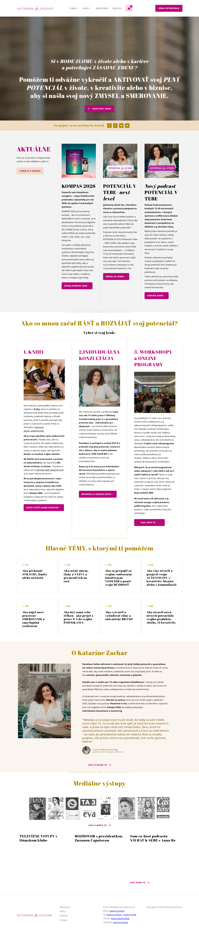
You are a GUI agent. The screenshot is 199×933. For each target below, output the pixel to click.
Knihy (86, 8)
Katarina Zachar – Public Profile (121, 914)
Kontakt (63, 920)
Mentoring (102, 8)
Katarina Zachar (117, 911)
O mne (72, 8)
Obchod (116, 8)
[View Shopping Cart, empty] (129, 8)
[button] (168, 8)
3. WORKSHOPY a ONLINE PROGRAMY (153, 358)
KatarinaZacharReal (120, 918)
